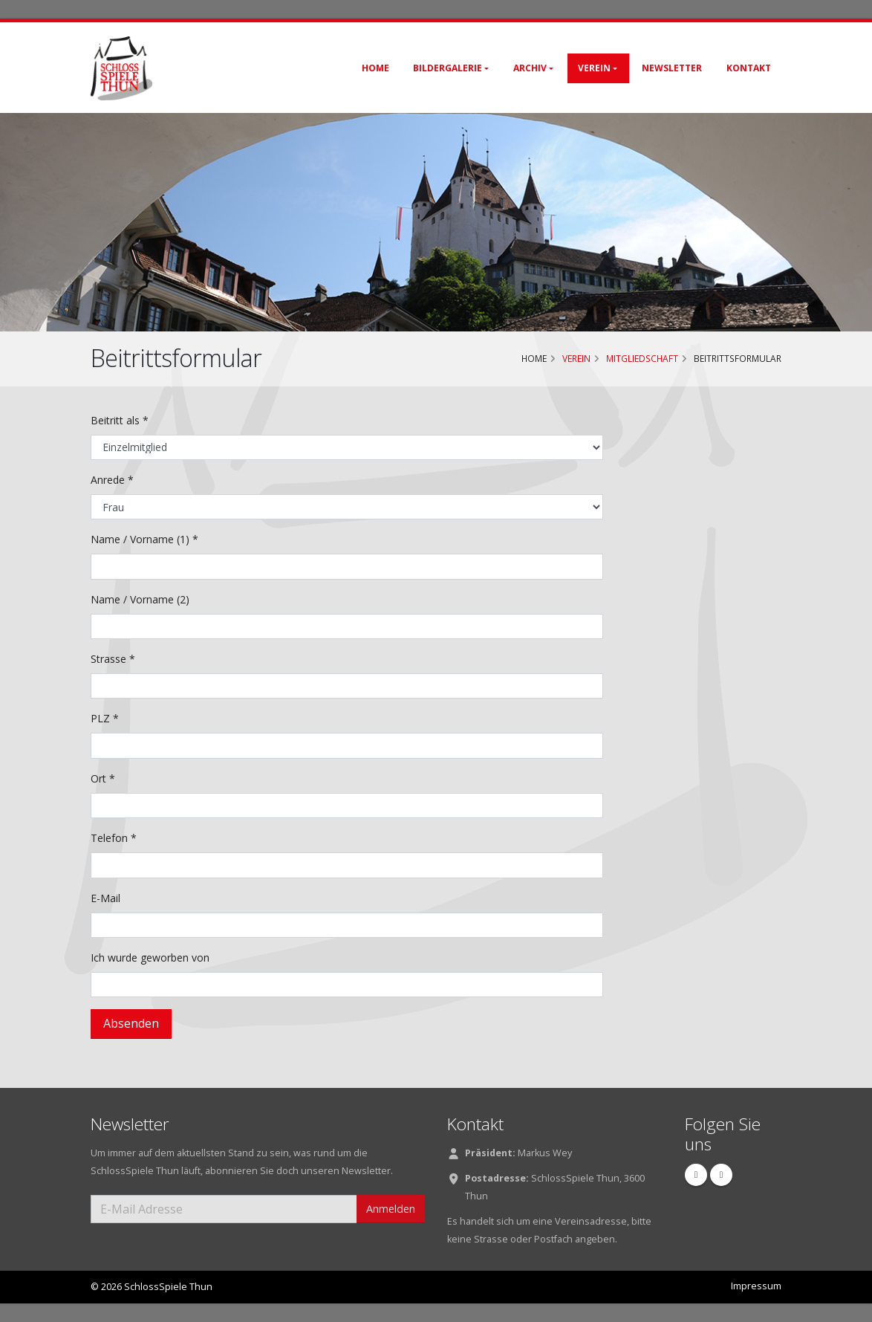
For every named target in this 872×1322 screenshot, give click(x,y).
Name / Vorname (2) (140, 599)
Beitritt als (120, 420)
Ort (103, 778)
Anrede (112, 480)
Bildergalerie (447, 68)
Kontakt (748, 68)
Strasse (113, 659)
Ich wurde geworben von (150, 957)
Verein (594, 68)
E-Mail (105, 898)
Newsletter (672, 68)
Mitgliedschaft (642, 358)
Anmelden (390, 1209)
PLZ (105, 718)
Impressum (756, 1286)
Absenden (131, 1023)
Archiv (530, 68)
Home (375, 68)
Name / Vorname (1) (144, 539)
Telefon (114, 838)
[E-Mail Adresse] (224, 1209)
